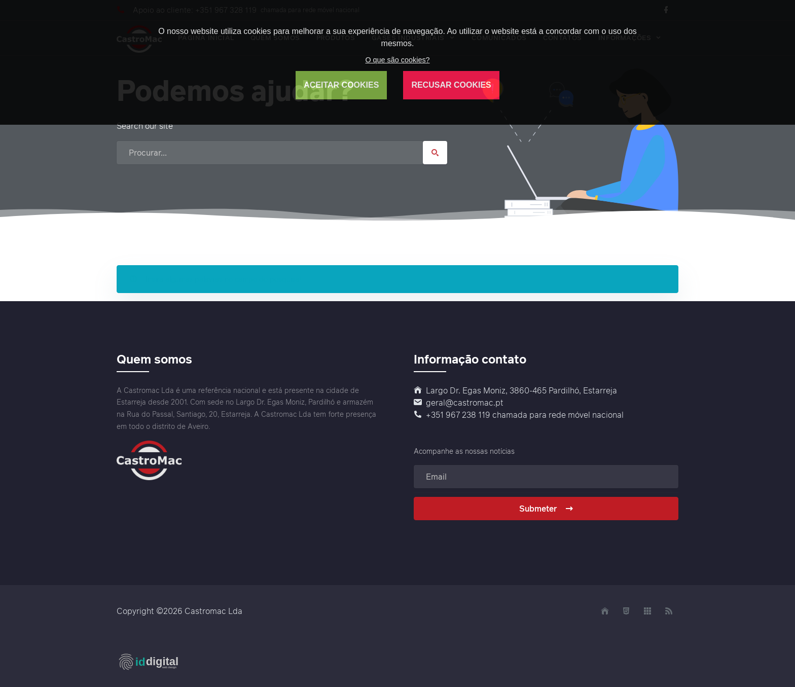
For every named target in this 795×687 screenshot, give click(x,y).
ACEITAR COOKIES (341, 85)
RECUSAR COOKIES (451, 85)
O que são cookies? (397, 60)
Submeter (546, 508)
